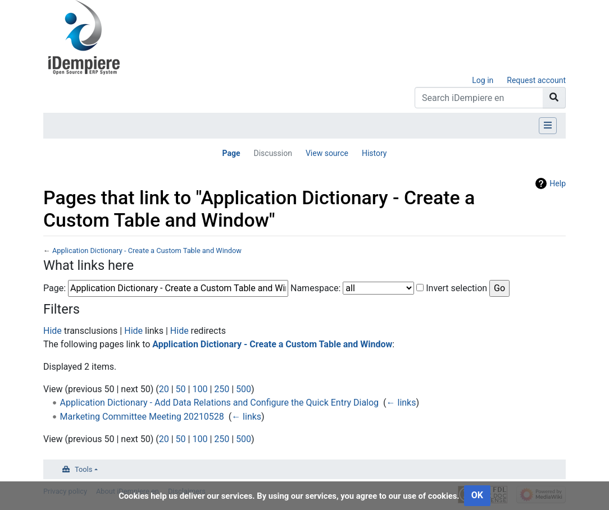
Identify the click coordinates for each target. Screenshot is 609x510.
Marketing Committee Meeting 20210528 (142, 416)
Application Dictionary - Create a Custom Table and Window (147, 250)
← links (401, 402)
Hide (52, 330)
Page (231, 153)
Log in (482, 80)
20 (164, 389)
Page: (54, 288)
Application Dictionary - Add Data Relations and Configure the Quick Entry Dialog (219, 402)
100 (199, 389)
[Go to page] (554, 97)
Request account (536, 80)
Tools (83, 469)
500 (243, 389)
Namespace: (315, 288)
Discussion (272, 153)
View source (327, 153)
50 (181, 389)
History (374, 153)
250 (221, 389)
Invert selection (456, 288)
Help (557, 183)
